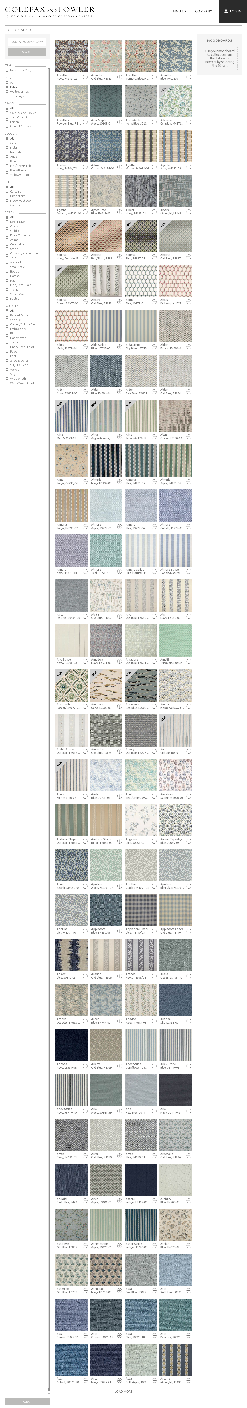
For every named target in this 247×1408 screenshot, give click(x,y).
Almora (103, 526)
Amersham (103, 751)
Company (203, 11)
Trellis (14, 289)
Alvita (103, 616)
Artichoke (172, 1155)
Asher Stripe (103, 1245)
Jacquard (16, 342)
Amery (138, 751)
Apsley (69, 975)
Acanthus (172, 76)
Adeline (69, 166)
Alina (69, 436)
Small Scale (17, 266)
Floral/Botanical (20, 235)
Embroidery (18, 328)
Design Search (21, 30)
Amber (172, 706)
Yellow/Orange (20, 174)
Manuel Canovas (20, 126)
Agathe (138, 166)
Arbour (69, 1020)
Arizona (172, 1020)
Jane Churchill (19, 117)
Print (13, 355)
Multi (13, 147)
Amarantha (69, 706)
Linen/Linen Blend (22, 346)
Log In (232, 11)
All (11, 82)
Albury (103, 301)
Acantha (69, 76)
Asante (138, 1200)
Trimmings (17, 96)
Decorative (17, 221)
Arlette (103, 1065)
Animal (14, 239)
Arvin (103, 1200)
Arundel (69, 1200)
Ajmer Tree (103, 211)
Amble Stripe (69, 751)
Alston (69, 616)
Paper (14, 351)
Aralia (172, 975)
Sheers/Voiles (19, 294)
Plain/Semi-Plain (20, 285)
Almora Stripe (138, 571)
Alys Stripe (69, 661)
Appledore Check (138, 930)
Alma (69, 481)
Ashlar (172, 1245)
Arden (103, 1020)
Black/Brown (18, 170)
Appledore (103, 930)
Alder (172, 346)
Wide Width (18, 378)
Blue (13, 161)
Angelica (138, 840)
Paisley (14, 298)
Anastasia (172, 795)
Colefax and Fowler (23, 112)
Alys (138, 616)
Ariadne (138, 1020)
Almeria (103, 481)
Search (27, 51)
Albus (138, 301)
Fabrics (14, 87)
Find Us (179, 11)
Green (14, 143)
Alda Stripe (103, 346)
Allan (172, 436)
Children (15, 230)
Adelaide (172, 121)
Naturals (15, 152)
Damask (15, 275)
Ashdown (69, 1245)
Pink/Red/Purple (21, 165)
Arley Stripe (138, 1065)
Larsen (14, 121)
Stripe (14, 248)
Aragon (103, 975)
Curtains (15, 191)
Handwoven (18, 337)
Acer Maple (103, 121)
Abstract (15, 262)
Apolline (103, 885)
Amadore (103, 661)
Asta (138, 1290)
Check (14, 226)
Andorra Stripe (69, 840)
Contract (16, 205)
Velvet (14, 369)
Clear (27, 1401)
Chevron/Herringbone (25, 253)
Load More (123, 1391)
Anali (103, 795)
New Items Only (20, 70)
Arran (69, 1155)
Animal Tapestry (172, 840)
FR (12, 333)
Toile (13, 257)
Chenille (15, 319)
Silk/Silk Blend (19, 365)
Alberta (69, 256)
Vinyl (13, 374)
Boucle (14, 271)
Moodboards (220, 40)
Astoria (172, 1380)
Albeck (138, 211)
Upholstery (17, 195)
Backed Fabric (19, 315)
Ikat (12, 280)
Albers (172, 211)
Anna (69, 885)
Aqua (13, 156)
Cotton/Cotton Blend (24, 324)
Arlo (103, 1110)
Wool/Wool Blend (22, 383)
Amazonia (103, 706)
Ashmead (69, 1290)
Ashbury (172, 1200)
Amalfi (172, 661)
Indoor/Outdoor (21, 200)
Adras (103, 166)
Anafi (172, 751)
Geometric (17, 244)
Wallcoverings (19, 91)
